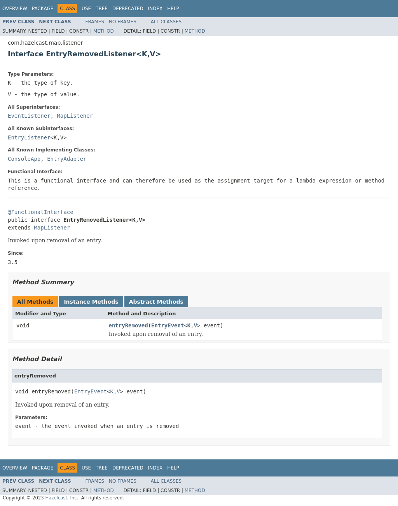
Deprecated (127, 8)
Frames (95, 21)
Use (86, 8)
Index (155, 8)
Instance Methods (91, 302)
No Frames (122, 21)
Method (103, 31)
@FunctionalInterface (40, 212)
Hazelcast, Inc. (61, 498)
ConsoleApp (24, 159)
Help (173, 8)
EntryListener (29, 137)
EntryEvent (167, 325)
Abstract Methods (156, 302)
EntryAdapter (66, 159)
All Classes (166, 21)
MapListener (75, 116)
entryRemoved (128, 325)
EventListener (29, 116)
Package (42, 8)
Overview (14, 8)
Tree (102, 8)
